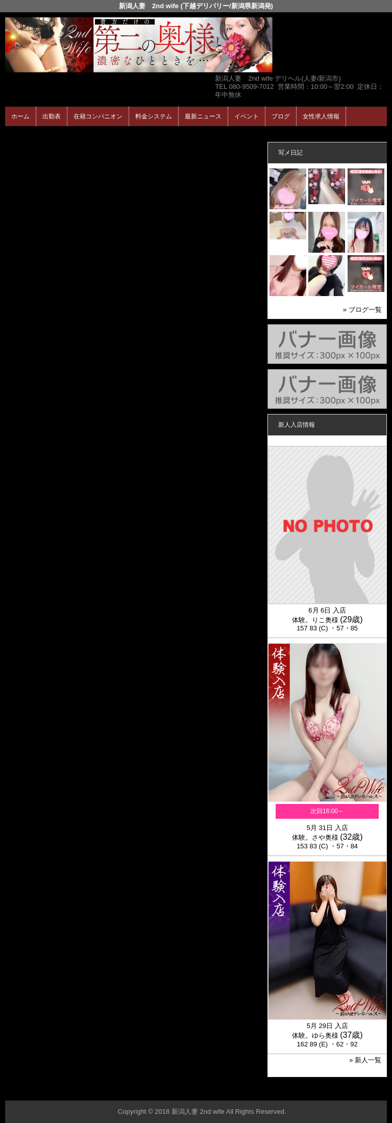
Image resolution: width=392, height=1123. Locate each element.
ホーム (20, 116)
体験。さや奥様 (315, 837)
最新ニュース (203, 116)
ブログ (281, 116)
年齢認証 (21, 135)
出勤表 (51, 116)
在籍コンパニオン (98, 116)
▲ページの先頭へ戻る (348, 1091)
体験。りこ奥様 (315, 620)
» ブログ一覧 (362, 309)
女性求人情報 (321, 116)
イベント (246, 116)
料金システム (153, 116)
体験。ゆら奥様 (315, 1035)
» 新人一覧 (365, 1060)
